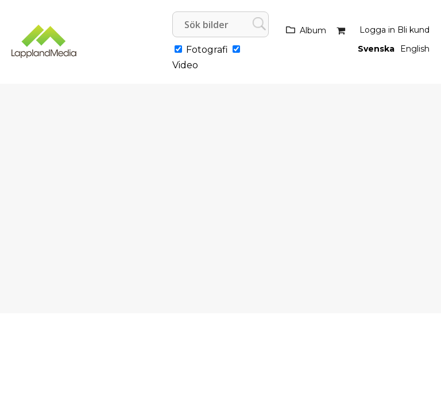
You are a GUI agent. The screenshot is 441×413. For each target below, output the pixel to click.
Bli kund (413, 30)
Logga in (377, 30)
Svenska (376, 49)
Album (313, 30)
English (415, 49)
